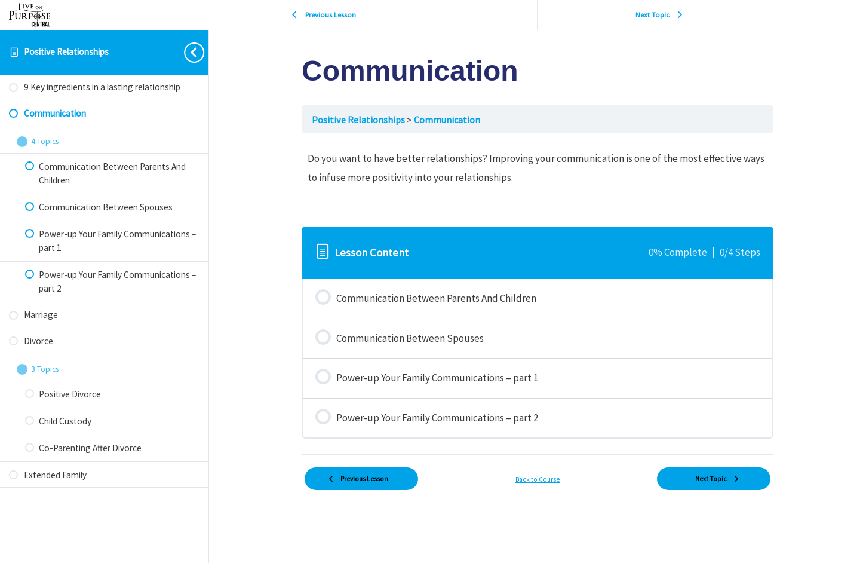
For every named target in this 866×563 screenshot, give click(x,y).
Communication (447, 120)
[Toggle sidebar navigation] (184, 52)
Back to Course (537, 479)
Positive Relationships (66, 51)
